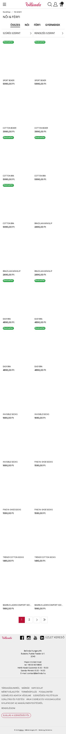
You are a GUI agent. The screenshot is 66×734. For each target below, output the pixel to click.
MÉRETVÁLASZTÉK (10, 691)
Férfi (37, 25)
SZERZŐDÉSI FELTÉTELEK (45, 695)
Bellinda (21, 730)
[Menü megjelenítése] (4, 4)
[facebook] (22, 639)
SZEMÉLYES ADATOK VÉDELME (16, 695)
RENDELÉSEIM (8, 708)
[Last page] (44, 620)
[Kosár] (61, 4)
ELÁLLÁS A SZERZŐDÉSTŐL (16, 715)
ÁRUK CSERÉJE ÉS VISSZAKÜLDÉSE (43, 699)
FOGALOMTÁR (45, 691)
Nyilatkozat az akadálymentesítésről (22, 703)
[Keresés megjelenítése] (50, 4)
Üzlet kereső (55, 637)
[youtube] (35, 639)
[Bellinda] (32, 4)
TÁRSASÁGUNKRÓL (10, 688)
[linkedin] (42, 639)
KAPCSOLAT (37, 688)
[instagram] (28, 639)
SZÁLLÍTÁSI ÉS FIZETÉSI (12, 699)
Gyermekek (52, 25)
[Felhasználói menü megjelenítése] (55, 4)
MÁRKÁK (26, 688)
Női (27, 25)
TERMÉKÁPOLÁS (29, 691)
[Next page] (37, 620)
